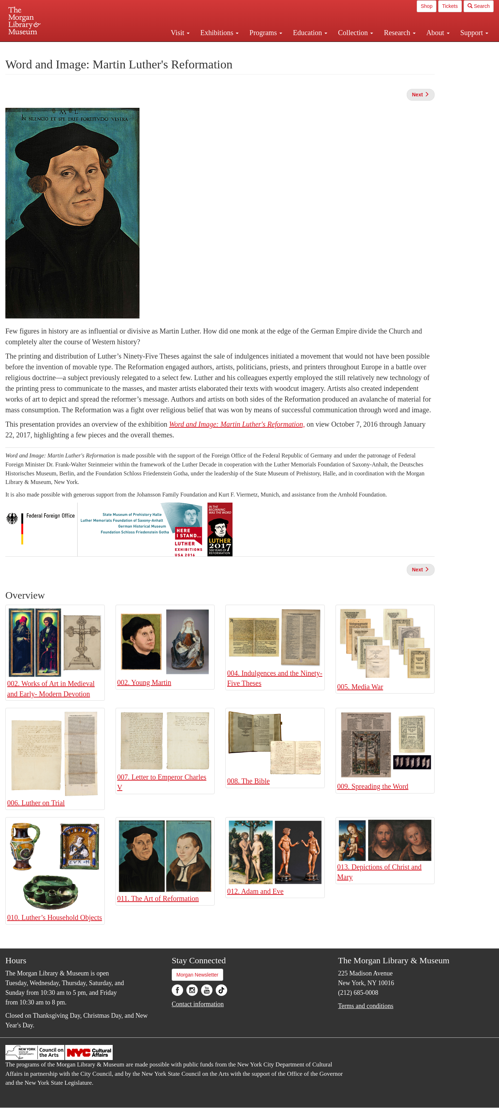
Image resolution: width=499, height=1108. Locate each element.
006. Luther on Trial (36, 803)
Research (399, 33)
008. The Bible (248, 781)
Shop (426, 6)
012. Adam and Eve (255, 891)
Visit (180, 33)
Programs (265, 33)
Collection (355, 33)
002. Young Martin (144, 682)
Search (479, 6)
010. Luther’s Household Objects (54, 917)
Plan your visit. (164, 48)
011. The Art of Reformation (158, 898)
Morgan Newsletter (197, 975)
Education (310, 33)
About (438, 33)
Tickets (450, 6)
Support (474, 33)
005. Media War (360, 687)
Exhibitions (219, 33)
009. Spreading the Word (373, 786)
